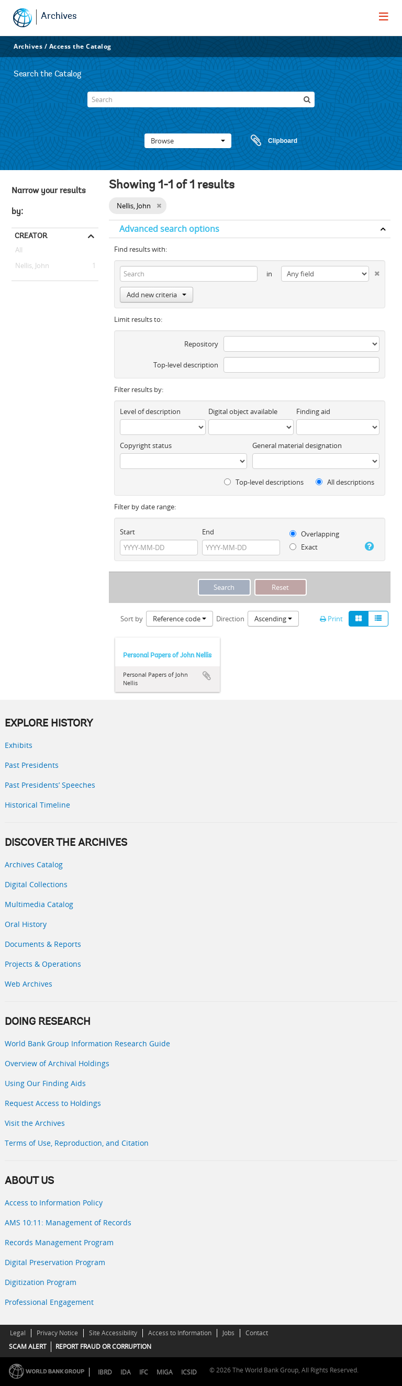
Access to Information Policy (54, 1203)
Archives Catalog (34, 864)
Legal (18, 1332)
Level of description (150, 411)
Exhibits (18, 745)
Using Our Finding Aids (45, 1083)
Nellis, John (30, 266)
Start (127, 531)
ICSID (189, 1372)
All (19, 251)
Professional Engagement (49, 1302)
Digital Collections (36, 884)
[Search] (201, 99)
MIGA (165, 1372)
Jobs (228, 1332)
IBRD (105, 1372)
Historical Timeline (37, 805)
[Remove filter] (159, 205)
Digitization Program (40, 1282)
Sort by (131, 618)
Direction (230, 618)
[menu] (383, 16)
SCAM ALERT (28, 1346)
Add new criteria (156, 294)
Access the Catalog (80, 46)
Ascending (273, 618)
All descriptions (345, 482)
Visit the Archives (35, 1123)
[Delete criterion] (374, 271)
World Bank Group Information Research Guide (87, 1043)
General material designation (297, 445)
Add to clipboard (207, 675)
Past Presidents (32, 765)
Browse (188, 141)
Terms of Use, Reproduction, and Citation (77, 1143)
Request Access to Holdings (53, 1103)
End (208, 531)
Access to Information (179, 1332)
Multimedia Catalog (39, 904)
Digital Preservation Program (55, 1262)
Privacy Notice (57, 1332)
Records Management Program (59, 1242)
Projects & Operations (43, 964)
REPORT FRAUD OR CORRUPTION (103, 1346)
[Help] (368, 546)
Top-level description (185, 365)
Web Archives (28, 984)
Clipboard (269, 140)
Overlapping (314, 534)
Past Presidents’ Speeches (50, 785)
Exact (303, 547)
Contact (256, 1332)
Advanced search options (169, 228)
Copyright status (146, 445)
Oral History (26, 924)
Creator (31, 235)
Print (331, 618)
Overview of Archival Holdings (57, 1063)
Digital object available (242, 411)
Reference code (179, 618)
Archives (59, 16)
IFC (143, 1372)
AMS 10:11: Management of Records (68, 1222)
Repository (201, 344)
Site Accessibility (113, 1332)
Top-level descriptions (264, 482)
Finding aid (313, 411)
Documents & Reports (43, 944)
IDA (125, 1372)
